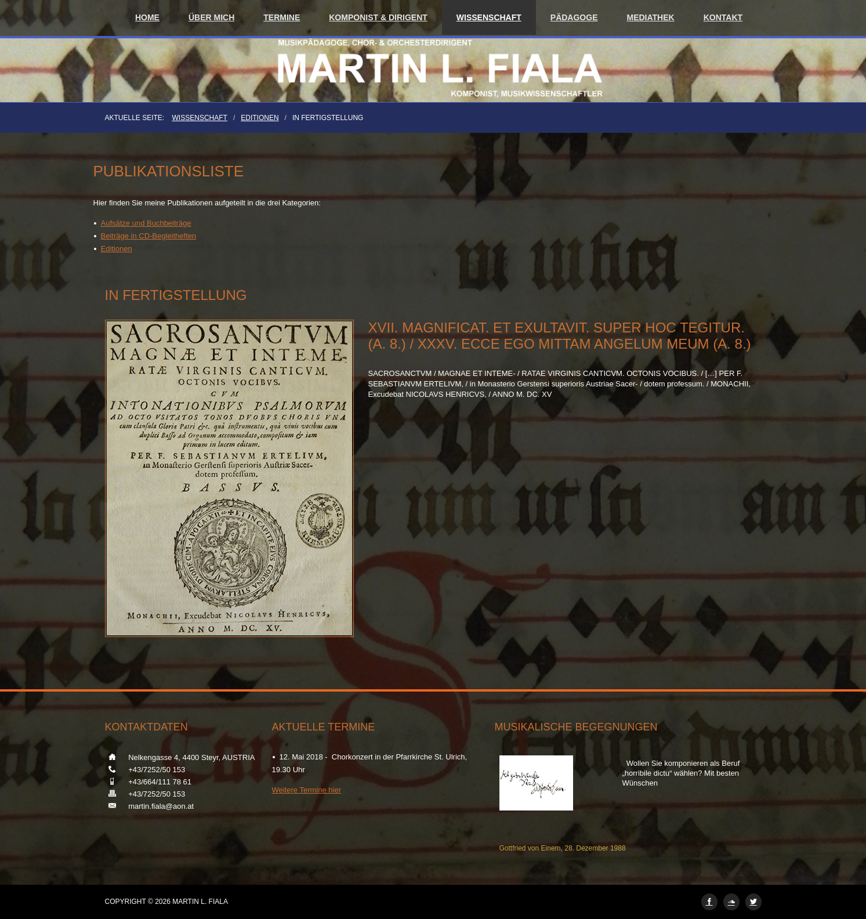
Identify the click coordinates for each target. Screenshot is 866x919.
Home (147, 17)
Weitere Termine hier (306, 790)
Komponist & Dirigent (378, 17)
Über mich (211, 17)
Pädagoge (574, 17)
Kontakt (723, 17)
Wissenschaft (488, 17)
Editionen (259, 118)
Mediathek (651, 17)
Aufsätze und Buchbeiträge (146, 223)
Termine (281, 17)
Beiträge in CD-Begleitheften (149, 235)
